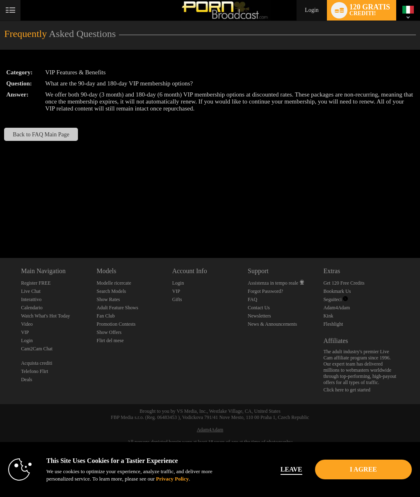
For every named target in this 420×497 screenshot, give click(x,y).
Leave (291, 469)
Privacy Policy (172, 479)
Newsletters (259, 316)
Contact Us (259, 308)
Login (311, 10)
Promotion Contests (115, 324)
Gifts (177, 299)
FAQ (252, 299)
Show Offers (108, 332)
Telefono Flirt (34, 371)
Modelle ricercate (113, 283)
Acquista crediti (36, 363)
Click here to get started (346, 390)
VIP (25, 332)
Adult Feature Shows (117, 308)
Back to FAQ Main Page (41, 134)
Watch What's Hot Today (45, 316)
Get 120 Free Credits (343, 283)
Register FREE (35, 283)
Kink (328, 316)
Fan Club (105, 316)
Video (27, 324)
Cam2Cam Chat (36, 349)
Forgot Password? (265, 291)
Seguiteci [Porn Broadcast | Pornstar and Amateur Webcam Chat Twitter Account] (335, 299)
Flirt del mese (109, 340)
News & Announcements (272, 324)
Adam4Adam (336, 308)
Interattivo (31, 299)
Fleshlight (333, 324)
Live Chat (31, 291)
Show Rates (108, 299)
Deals (26, 379)
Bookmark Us (337, 291)
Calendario (32, 308)
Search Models (111, 291)
